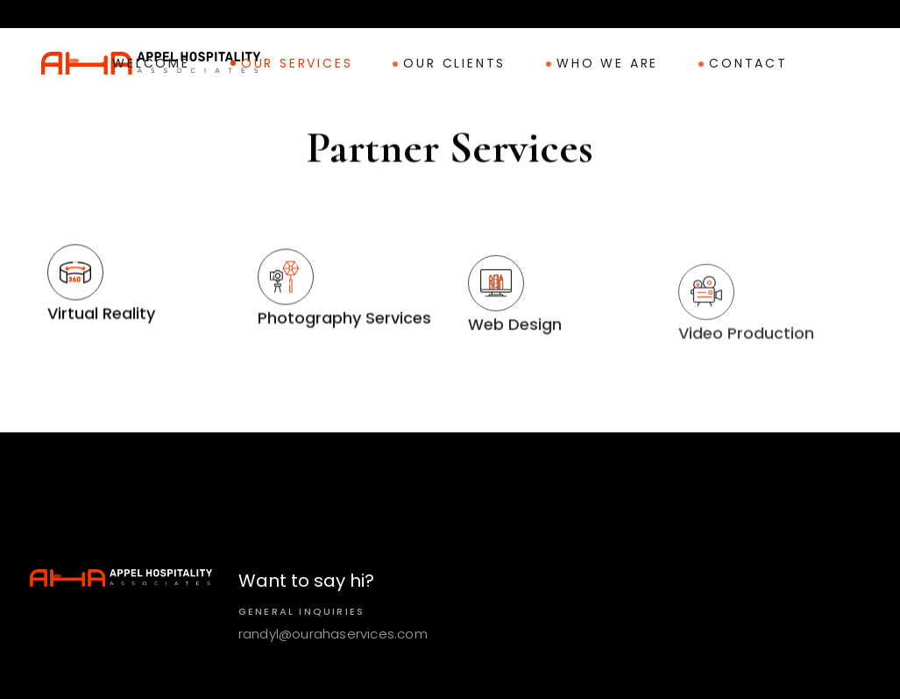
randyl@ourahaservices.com (333, 633)
